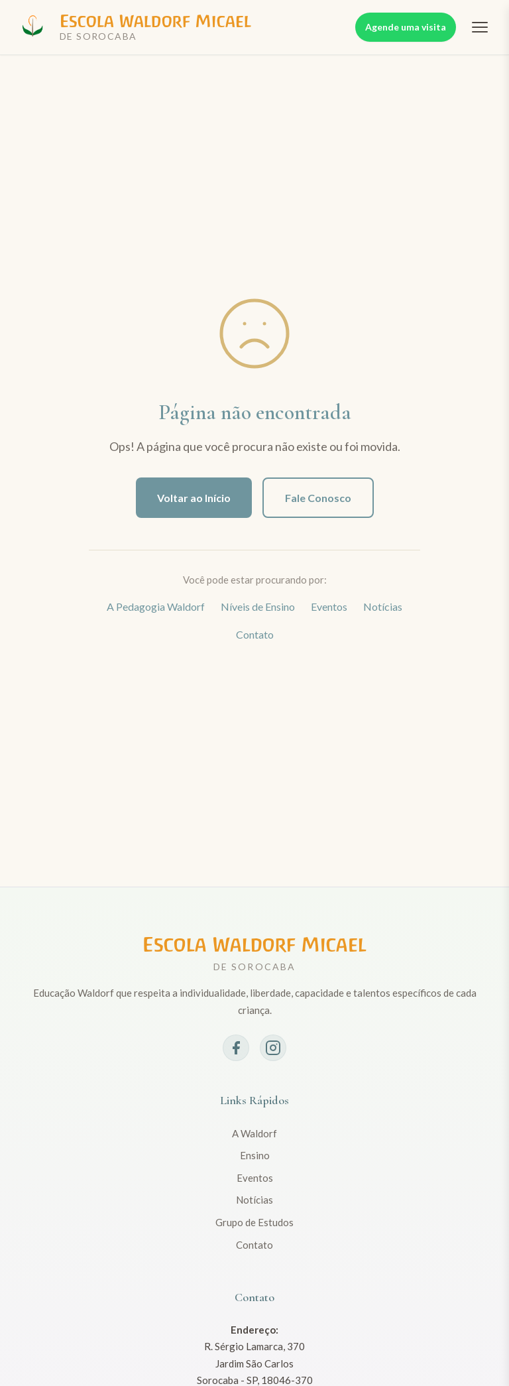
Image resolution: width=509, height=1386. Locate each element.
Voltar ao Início (194, 497)
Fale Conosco (318, 497)
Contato (255, 634)
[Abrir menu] (480, 27)
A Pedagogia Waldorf (156, 606)
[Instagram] (273, 1048)
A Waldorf (254, 1133)
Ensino (255, 1155)
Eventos (329, 606)
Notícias (382, 606)
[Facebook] (236, 1048)
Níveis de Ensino (258, 606)
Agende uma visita (405, 26)
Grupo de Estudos (254, 1222)
